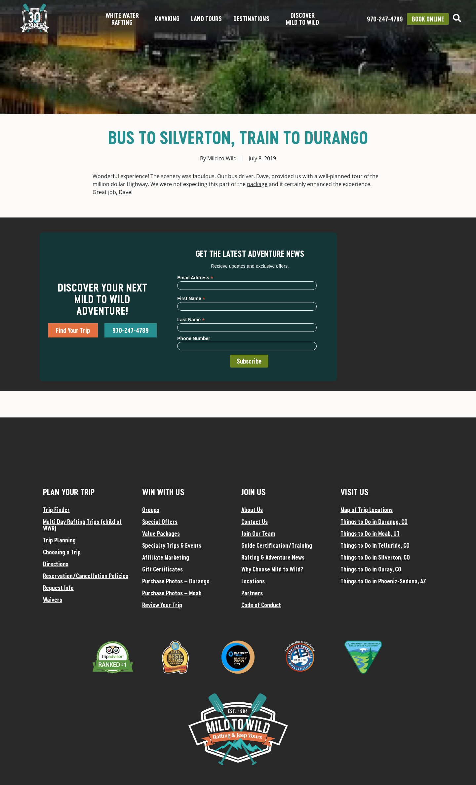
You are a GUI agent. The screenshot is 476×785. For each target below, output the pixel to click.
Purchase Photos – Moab (172, 593)
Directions (55, 564)
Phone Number (193, 338)
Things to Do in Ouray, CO (370, 569)
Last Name (191, 319)
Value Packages (161, 533)
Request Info (58, 587)
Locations (253, 581)
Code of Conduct (261, 604)
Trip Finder (56, 509)
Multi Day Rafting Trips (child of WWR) (82, 525)
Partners (252, 593)
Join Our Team (258, 533)
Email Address (195, 277)
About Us (252, 509)
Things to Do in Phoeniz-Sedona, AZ (383, 581)
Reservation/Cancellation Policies (85, 575)
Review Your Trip (162, 604)
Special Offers (160, 521)
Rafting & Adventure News (272, 557)
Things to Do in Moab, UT (370, 533)
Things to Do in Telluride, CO (375, 545)
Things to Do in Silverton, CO (375, 557)
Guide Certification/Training (276, 545)
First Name (191, 298)
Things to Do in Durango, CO (374, 521)
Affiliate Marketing (165, 557)
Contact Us (254, 521)
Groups (150, 509)
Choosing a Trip (62, 552)
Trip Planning (59, 540)
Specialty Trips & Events (171, 545)
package (257, 184)
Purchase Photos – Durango (176, 581)
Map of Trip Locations (366, 509)
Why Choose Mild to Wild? (272, 569)
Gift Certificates (162, 569)
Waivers (52, 599)
